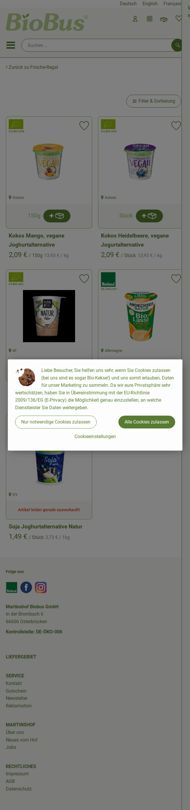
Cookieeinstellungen (95, 436)
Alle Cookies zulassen (147, 422)
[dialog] (95, 405)
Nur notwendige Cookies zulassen (55, 422)
